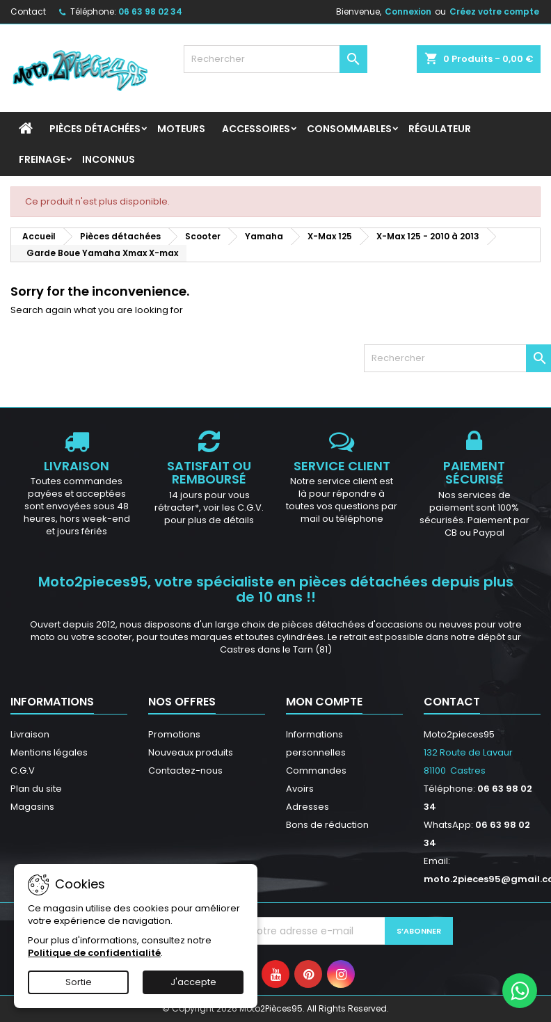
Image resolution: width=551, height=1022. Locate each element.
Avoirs (300, 788)
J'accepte (193, 982)
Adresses (307, 806)
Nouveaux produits (190, 752)
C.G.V (22, 770)
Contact (28, 11)
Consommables (349, 129)
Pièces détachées (95, 129)
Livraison (29, 734)
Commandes (316, 770)
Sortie (78, 982)
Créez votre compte (494, 11)
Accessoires (256, 129)
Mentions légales (49, 752)
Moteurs (181, 129)
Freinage (42, 159)
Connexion (408, 11)
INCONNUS (108, 159)
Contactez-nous (185, 770)
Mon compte (324, 702)
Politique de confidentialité (94, 952)
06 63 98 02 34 (150, 11)
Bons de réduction (327, 824)
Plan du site (36, 788)
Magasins (32, 806)
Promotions (174, 734)
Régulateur (439, 129)
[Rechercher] (275, 59)
